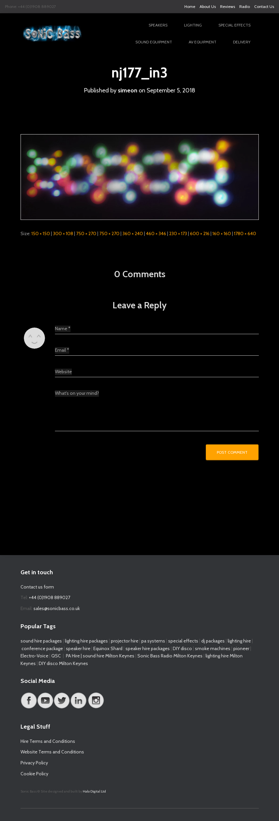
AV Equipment (202, 41)
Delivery (242, 41)
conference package (42, 648)
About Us (208, 6)
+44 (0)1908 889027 (49, 597)
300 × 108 (63, 233)
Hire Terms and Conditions (48, 741)
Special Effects (234, 25)
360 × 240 (132, 233)
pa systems (153, 641)
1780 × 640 (245, 233)
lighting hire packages (86, 641)
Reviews (227, 6)
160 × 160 (221, 233)
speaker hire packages (147, 648)
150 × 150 (40, 233)
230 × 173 (178, 233)
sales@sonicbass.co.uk (56, 608)
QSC (56, 656)
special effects (183, 641)
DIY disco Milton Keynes (63, 663)
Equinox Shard (107, 648)
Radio (244, 6)
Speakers (158, 25)
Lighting (193, 25)
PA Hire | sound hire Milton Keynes (100, 656)
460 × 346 (156, 233)
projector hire (124, 641)
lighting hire (239, 641)
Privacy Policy (34, 763)
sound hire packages (41, 641)
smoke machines (212, 648)
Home (189, 6)
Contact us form (37, 587)
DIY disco (182, 648)
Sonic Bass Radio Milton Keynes (170, 656)
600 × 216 (199, 233)
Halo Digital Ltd (94, 791)
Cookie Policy (34, 774)
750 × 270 (86, 233)
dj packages (213, 641)
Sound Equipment (153, 41)
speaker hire (78, 648)
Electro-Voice (34, 656)
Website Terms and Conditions (52, 752)
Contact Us (264, 6)
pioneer (241, 648)
